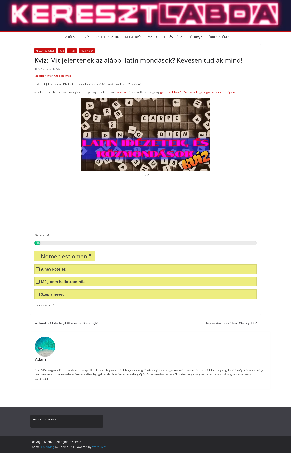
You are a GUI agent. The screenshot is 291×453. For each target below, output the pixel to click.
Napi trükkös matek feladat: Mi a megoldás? (233, 323)
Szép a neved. (53, 294)
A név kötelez (53, 269)
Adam (59, 69)
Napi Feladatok (107, 37)
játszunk (121, 92)
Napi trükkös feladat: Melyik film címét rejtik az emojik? (64, 323)
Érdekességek (219, 37)
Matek (152, 37)
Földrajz (195, 37)
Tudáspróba (173, 37)
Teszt (72, 50)
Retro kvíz (133, 37)
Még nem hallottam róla (63, 282)
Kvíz (86, 37)
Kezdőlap (69, 37)
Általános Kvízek (45, 50)
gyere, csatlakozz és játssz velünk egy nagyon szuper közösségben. (197, 92)
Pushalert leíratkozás (44, 419)
